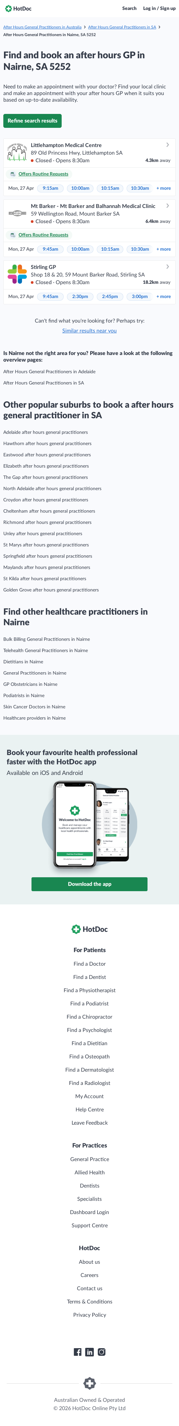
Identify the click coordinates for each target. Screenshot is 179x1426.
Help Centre (90, 1109)
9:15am (50, 188)
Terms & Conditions (89, 1301)
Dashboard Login (89, 1212)
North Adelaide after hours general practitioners (52, 488)
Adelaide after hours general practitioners (45, 432)
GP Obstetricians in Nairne (30, 684)
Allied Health (90, 1172)
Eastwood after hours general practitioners (47, 455)
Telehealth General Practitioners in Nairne (45, 650)
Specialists (89, 1199)
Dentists (89, 1186)
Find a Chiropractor (89, 1017)
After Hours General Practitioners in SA (122, 27)
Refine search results (32, 121)
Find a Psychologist (89, 1030)
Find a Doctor (90, 964)
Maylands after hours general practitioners (46, 567)
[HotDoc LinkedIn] (89, 1352)
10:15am (110, 188)
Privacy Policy (89, 1315)
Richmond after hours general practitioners (47, 522)
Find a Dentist (89, 977)
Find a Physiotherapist (90, 990)
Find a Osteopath (89, 1056)
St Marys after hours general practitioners (46, 545)
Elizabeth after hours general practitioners (46, 466)
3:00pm (140, 296)
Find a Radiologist (89, 1083)
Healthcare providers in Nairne (34, 718)
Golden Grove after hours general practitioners (51, 590)
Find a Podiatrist (89, 1003)
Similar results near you (89, 330)
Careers (89, 1275)
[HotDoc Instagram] (101, 1352)
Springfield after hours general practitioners (47, 556)
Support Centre (90, 1225)
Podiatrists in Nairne (23, 695)
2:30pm (80, 296)
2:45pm (110, 296)
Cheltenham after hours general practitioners (49, 511)
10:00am (80, 188)
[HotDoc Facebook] (78, 1352)
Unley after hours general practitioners (42, 534)
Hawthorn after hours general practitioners (47, 443)
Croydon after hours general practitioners (45, 500)
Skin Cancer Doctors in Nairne (34, 707)
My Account (89, 1096)
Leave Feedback (90, 1123)
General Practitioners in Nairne (34, 673)
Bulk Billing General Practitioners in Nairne (46, 639)
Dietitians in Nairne (23, 662)
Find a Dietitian (89, 1043)
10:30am (140, 188)
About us (89, 1262)
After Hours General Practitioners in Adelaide (49, 372)
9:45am (50, 249)
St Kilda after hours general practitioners (44, 579)
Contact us (89, 1288)
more (163, 188)
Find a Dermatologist (89, 1070)
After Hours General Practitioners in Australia (42, 27)
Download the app (89, 884)
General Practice (89, 1159)
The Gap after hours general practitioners (45, 477)
